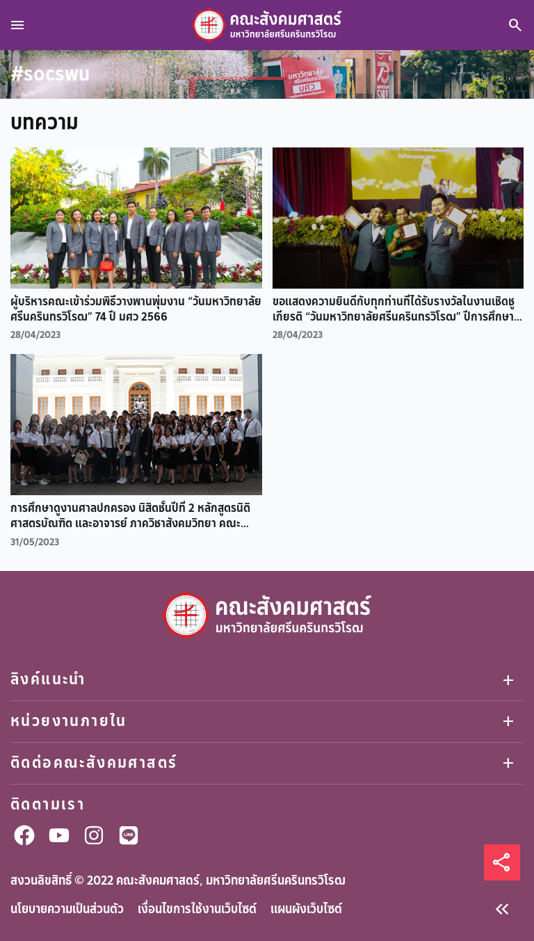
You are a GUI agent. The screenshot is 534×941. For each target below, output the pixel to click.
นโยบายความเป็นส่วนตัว (67, 909)
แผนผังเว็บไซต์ (306, 909)
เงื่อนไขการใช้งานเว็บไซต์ (197, 909)
